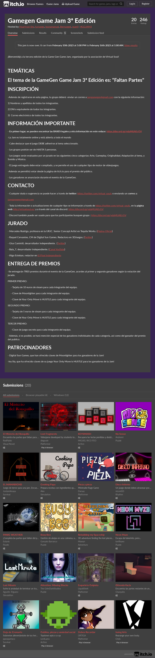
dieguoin (44, 440)
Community (59, 33)
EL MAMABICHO (12, 484)
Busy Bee (46, 534)
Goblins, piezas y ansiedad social (58, 632)
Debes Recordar (86, 632)
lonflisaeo (120, 541)
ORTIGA (82, 635)
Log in (132, 3)
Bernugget (65, 26)
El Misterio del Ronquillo (16, 433)
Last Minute (9, 585)
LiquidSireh (83, 588)
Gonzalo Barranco (49, 541)
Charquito (120, 592)
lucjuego (39, 26)
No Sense (121, 433)
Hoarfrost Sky (26, 26)
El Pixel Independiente (49, 255)
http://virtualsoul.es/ (24, 209)
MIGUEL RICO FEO (87, 440)
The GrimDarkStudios (51, 588)
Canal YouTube (56, 249)
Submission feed (99, 33)
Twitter (88, 237)
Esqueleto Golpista (88, 585)
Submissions (29, 33)
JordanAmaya (9, 491)
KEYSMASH (84, 433)
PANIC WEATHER (13, 534)
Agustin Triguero (10, 592)
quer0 (75, 26)
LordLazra (45, 639)
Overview (13, 33)
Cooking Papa (48, 484)
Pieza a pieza (85, 484)
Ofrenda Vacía (123, 585)
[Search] (121, 4)
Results (44, 33)
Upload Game (71, 3)
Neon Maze (122, 534)
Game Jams (52, 3)
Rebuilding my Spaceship (91, 534)
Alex (42, 491)
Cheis (118, 639)
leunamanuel (52, 26)
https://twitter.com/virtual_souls (94, 193)
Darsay (81, 491)
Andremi (119, 437)
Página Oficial (104, 231)
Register (145, 3)
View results (131, 45)
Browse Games (35, 3)
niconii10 (120, 491)
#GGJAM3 (86, 26)
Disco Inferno (123, 484)
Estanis (6, 541)
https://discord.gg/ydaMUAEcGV (124, 131)
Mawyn (81, 541)
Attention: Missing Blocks (54, 585)
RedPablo (7, 440)
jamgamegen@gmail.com (100, 97)
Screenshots (79, 33)
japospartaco (9, 639)
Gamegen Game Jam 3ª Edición (51, 20)
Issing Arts (121, 632)
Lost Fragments (49, 433)
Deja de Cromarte (12, 632)
